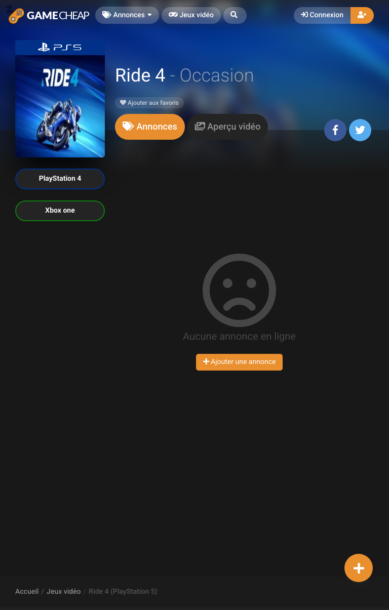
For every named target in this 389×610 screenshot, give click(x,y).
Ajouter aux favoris (149, 102)
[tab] (150, 127)
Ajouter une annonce (239, 362)
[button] (235, 15)
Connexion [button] (322, 15)
